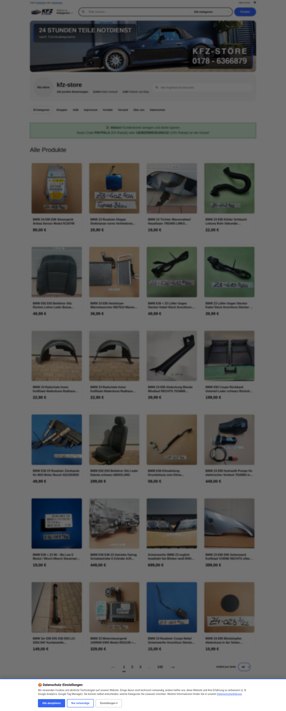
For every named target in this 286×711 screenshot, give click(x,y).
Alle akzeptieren (51, 703)
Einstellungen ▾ (108, 703)
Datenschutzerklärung (229, 694)
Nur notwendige (80, 703)
